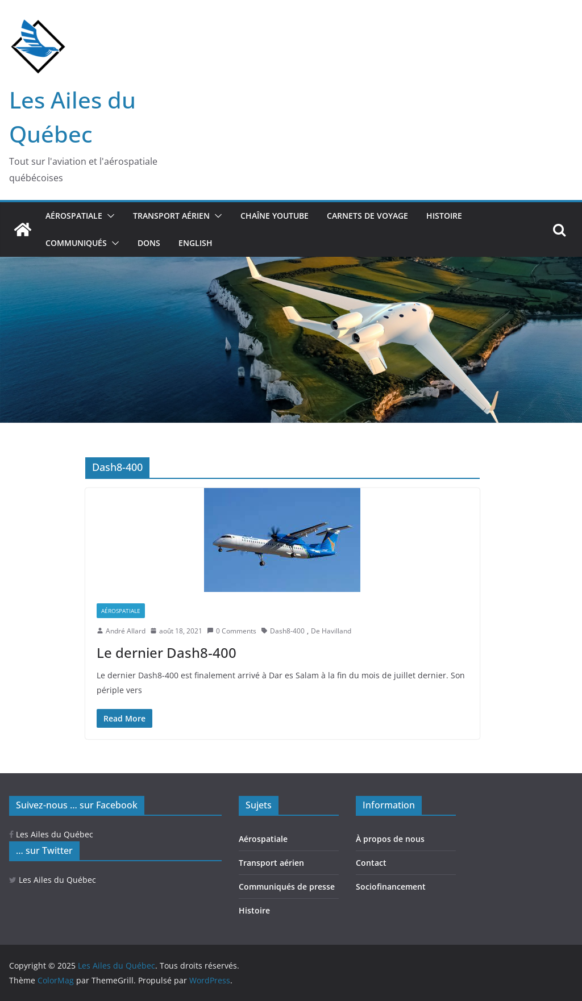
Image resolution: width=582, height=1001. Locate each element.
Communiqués (76, 242)
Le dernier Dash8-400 (168, 652)
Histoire (444, 215)
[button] (108, 216)
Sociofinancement (391, 886)
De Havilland (331, 631)
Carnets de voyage (367, 215)
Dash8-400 (287, 631)
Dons (149, 242)
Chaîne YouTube (274, 215)
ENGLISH (195, 242)
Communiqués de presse (287, 886)
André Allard (126, 631)
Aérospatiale (73, 215)
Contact (371, 862)
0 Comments (231, 631)
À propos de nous (390, 838)
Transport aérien (171, 215)
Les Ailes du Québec (51, 834)
